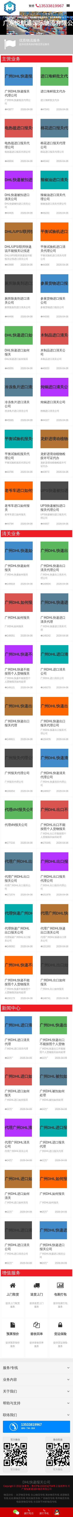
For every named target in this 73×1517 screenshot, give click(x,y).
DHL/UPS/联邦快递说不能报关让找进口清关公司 (18, 250)
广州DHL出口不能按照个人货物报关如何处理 (52, 829)
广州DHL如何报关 (17, 617)
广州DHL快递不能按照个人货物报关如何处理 (17, 673)
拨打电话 (28, 1512)
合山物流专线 (38, 1494)
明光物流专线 (33, 1498)
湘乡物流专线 (52, 1494)
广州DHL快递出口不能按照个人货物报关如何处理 (52, 1044)
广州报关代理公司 (17, 773)
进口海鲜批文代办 (52, 91)
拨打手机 (44, 1512)
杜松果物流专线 (17, 1498)
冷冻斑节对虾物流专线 (45, 1501)
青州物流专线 (62, 1498)
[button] (68, 17)
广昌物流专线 (48, 1498)
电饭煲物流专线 (24, 1501)
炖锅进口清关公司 (52, 402)
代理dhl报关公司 (16, 824)
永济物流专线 (23, 1494)
